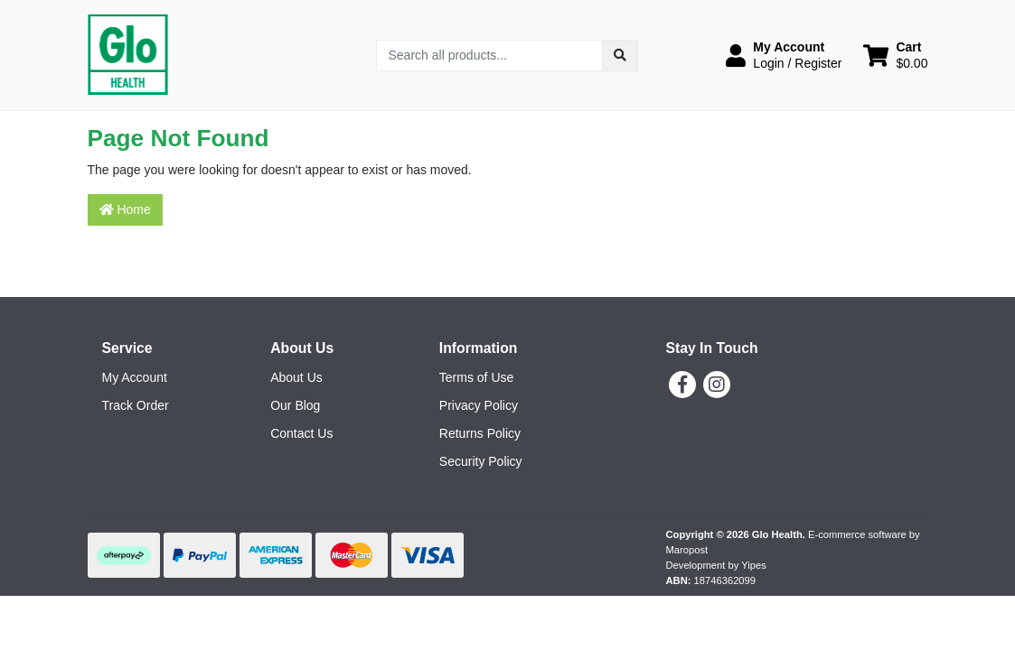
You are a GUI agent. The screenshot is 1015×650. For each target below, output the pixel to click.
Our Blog (295, 405)
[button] (783, 55)
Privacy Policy (478, 405)
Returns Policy (480, 433)
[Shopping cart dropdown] (895, 55)
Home (125, 209)
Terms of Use (476, 377)
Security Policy (480, 461)
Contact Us (301, 433)
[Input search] (489, 55)
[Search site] (620, 55)
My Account (134, 377)
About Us (296, 377)
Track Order (135, 405)
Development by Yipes (716, 565)
